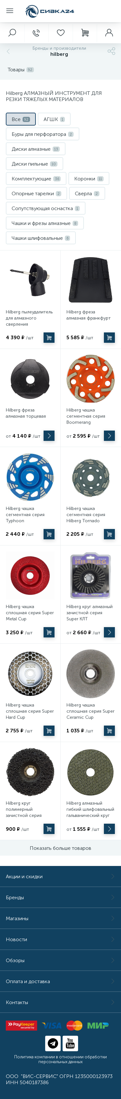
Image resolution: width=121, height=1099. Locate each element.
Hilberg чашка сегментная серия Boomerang (85, 416)
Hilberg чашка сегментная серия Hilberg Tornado (85, 515)
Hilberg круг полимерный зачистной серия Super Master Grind (25, 812)
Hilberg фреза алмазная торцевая (26, 413)
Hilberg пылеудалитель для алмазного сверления (29, 318)
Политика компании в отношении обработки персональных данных (60, 1059)
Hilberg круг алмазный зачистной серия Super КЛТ (89, 613)
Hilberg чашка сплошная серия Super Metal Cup (30, 613)
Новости (60, 939)
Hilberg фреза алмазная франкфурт (88, 315)
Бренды (60, 897)
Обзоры (60, 960)
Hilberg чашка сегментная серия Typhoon (25, 515)
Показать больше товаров (60, 848)
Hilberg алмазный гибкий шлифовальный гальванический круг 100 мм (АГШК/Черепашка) (90, 815)
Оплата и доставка (60, 981)
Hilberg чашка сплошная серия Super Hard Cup (30, 711)
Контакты (60, 1002)
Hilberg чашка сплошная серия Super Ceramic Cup (90, 711)
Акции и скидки (60, 876)
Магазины (60, 918)
